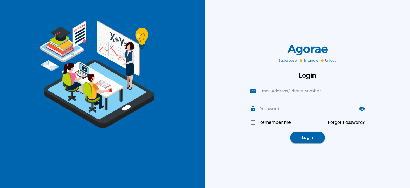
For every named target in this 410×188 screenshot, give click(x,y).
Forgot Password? (346, 122)
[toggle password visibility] (362, 109)
